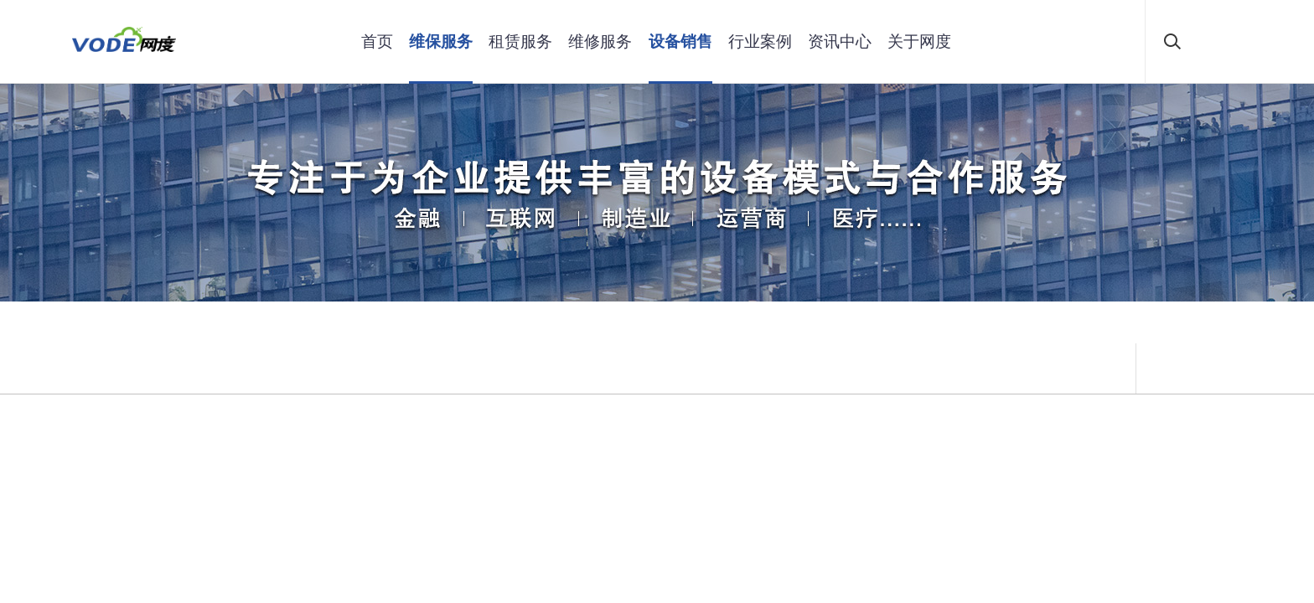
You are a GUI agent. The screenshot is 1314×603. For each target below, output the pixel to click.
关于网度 (919, 41)
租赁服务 (520, 41)
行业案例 (760, 41)
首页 (377, 41)
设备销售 (680, 41)
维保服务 (441, 41)
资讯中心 (840, 41)
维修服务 (600, 41)
